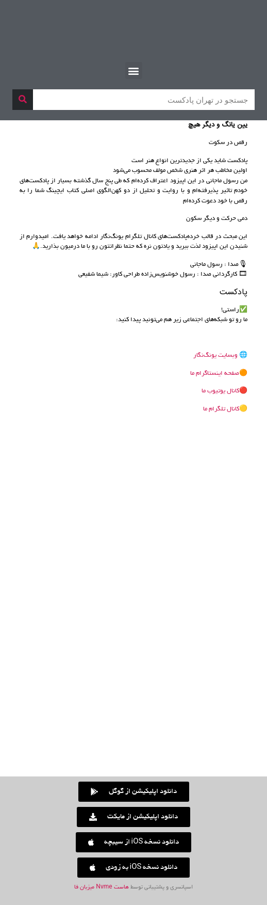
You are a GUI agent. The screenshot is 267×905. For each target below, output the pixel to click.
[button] (133, 70)
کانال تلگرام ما (221, 409)
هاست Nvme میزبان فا (101, 887)
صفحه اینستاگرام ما (214, 373)
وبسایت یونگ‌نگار (216, 355)
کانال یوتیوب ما (220, 391)
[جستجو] (22, 99)
